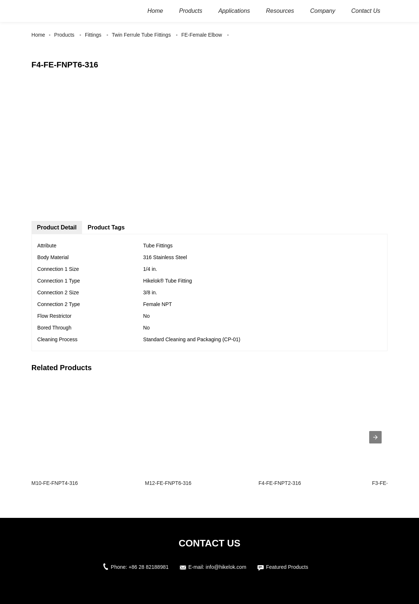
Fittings (93, 35)
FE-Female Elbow (201, 35)
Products (64, 35)
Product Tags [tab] (106, 227)
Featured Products (287, 567)
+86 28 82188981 (148, 567)
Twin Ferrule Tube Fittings (141, 35)
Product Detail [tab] (57, 227)
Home (38, 35)
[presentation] (375, 437)
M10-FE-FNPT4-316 (54, 483)
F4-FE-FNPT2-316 (280, 483)
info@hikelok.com (226, 567)
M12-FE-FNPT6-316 (168, 483)
